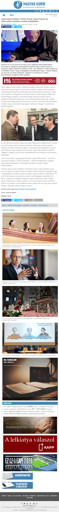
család (30, 406)
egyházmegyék (15, 411)
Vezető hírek (8, 210)
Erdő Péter (50, 407)
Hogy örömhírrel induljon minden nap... (13, 362)
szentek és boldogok (47, 411)
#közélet (26, 205)
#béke (4, 205)
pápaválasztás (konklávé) (37, 413)
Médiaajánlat (23, 510)
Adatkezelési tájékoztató (40, 510)
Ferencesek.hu (31, 189)
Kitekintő (32, 496)
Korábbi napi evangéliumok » (49, 399)
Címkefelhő (7, 403)
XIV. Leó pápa (38, 408)
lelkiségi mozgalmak (28, 411)
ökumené (21, 409)
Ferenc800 (7, 407)
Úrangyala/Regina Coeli (18, 407)
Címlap (4, 496)
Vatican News (19, 189)
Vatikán (37, 411)
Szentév (6, 409)
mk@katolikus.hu (47, 507)
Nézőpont (54, 496)
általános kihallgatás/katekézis (18, 413)
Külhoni (25, 496)
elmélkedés (13, 409)
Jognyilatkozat (30, 510)
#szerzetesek (42, 205)
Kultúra (30, 497)
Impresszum (16, 510)
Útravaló (28, 409)
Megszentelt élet (9, 24)
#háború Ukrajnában (15, 205)
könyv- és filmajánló (39, 407)
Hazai (9, 496)
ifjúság (6, 413)
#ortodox (33, 205)
